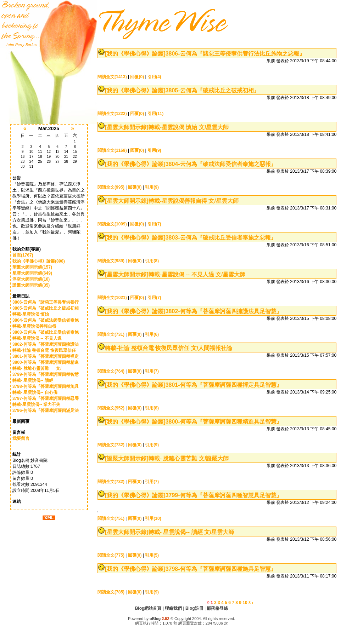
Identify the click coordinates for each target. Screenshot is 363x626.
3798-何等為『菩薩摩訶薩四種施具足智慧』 (221, 569)
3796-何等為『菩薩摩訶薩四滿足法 (45, 410)
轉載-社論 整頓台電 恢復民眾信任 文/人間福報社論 (168, 348)
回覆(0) (137, 76)
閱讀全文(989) (110, 260)
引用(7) (154, 224)
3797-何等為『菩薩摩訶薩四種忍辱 (45, 398)
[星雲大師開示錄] (127, 127)
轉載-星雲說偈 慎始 (35, 314)
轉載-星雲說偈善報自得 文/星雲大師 (194, 201)
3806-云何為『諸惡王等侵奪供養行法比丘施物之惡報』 (235, 54)
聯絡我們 (173, 608)
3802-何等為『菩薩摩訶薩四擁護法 (45, 344)
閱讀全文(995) (110, 187)
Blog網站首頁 (148, 608)
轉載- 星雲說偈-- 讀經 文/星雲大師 (191, 532)
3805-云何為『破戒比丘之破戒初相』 (212, 90)
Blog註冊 (194, 608)
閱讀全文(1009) (112, 224)
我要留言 (20, 438)
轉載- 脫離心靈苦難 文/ (37, 368)
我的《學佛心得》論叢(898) (38, 261)
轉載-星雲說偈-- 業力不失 (38, 404)
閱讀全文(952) (110, 408)
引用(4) (154, 76)
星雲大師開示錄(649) (32, 273)
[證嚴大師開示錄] (127, 458)
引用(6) (152, 334)
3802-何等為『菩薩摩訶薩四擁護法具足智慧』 (224, 311)
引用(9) (154, 150)
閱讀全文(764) (110, 371)
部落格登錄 (217, 608)
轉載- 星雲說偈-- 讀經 (35, 380)
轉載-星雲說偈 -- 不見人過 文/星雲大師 (197, 274)
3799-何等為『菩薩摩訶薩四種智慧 (45, 374)
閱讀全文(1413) (112, 76)
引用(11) (155, 113)
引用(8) (152, 260)
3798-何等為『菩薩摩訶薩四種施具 (45, 386)
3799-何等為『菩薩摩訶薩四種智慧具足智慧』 (224, 495)
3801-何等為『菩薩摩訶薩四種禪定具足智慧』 (224, 385)
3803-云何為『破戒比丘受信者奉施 (45, 332)
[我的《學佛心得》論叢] (135, 54)
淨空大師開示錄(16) (31, 279)
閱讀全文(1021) (112, 297)
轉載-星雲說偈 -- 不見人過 (38, 338)
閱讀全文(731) (110, 334)
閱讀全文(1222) (112, 113)
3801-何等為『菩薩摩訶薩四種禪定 (45, 356)
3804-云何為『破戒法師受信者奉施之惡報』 (221, 164)
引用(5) (152, 555)
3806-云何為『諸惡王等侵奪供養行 (45, 302)
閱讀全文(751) (110, 518)
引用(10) (153, 518)
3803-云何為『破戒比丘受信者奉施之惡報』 (221, 238)
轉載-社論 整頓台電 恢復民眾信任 (44, 350)
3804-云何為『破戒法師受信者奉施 (45, 320)
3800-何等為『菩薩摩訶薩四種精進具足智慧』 (224, 422)
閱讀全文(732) (110, 444)
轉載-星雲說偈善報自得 (38, 326)
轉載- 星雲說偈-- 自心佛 (37, 392)
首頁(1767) (22, 255)
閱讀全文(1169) (112, 150)
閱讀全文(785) (110, 592)
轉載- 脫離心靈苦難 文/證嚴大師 (189, 458)
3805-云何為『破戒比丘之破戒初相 (45, 308)
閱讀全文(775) (110, 555)
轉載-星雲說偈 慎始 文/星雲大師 (189, 127)
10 (244, 602)
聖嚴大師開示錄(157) (32, 267)
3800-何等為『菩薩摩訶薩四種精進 (45, 362)
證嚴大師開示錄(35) (31, 285)
